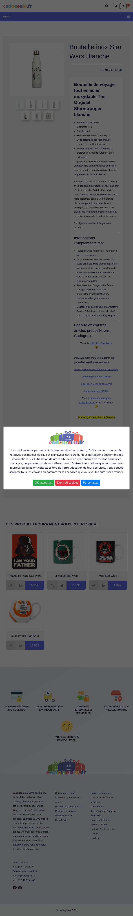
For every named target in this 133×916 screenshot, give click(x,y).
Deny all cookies (67, 483)
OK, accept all (43, 483)
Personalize (90, 483)
